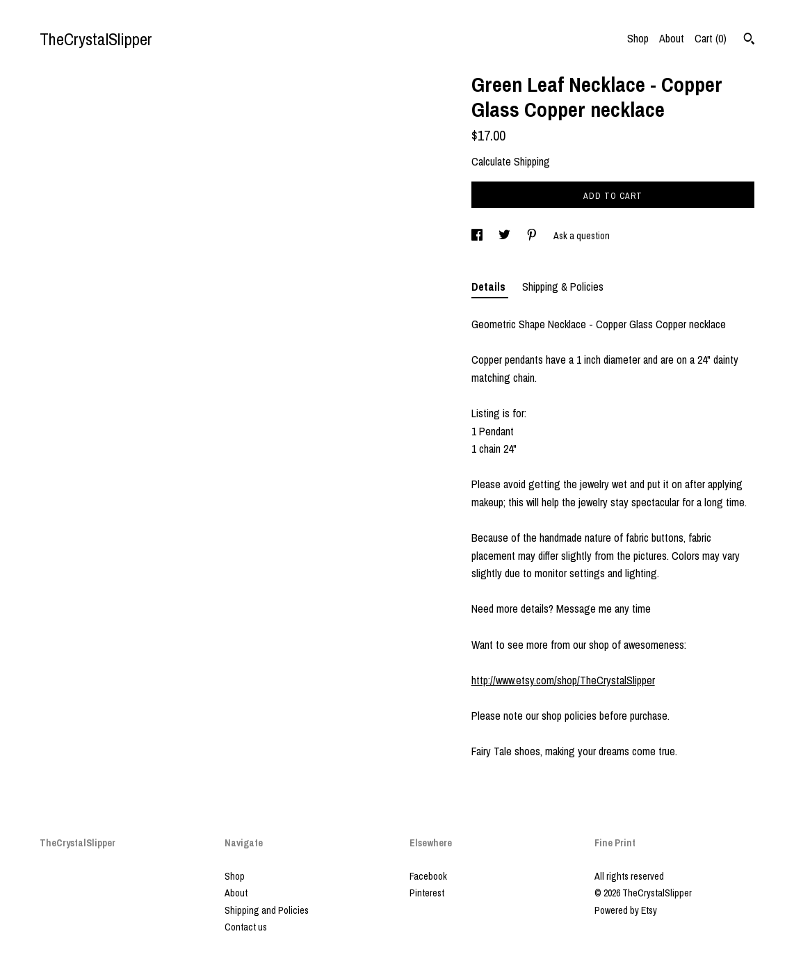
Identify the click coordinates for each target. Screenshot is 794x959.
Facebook (428, 876)
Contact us (246, 927)
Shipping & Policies (562, 286)
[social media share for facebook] (478, 235)
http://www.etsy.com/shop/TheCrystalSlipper (563, 680)
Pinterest (427, 893)
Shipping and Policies (267, 910)
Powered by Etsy (625, 910)
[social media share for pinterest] (533, 235)
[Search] (749, 40)
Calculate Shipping (510, 161)
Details (489, 286)
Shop (638, 38)
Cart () (711, 38)
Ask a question (581, 235)
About (671, 38)
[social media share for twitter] (505, 235)
